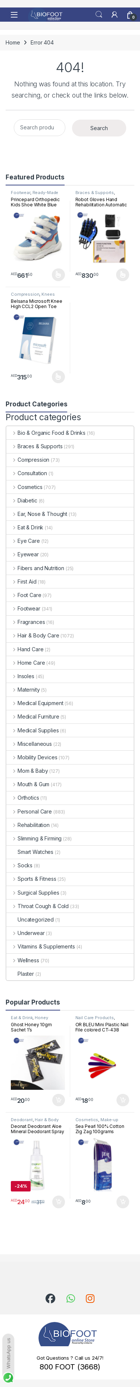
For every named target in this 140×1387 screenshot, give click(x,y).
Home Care (25, 662)
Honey (41, 1017)
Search (99, 14)
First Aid (21, 581)
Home (13, 42)
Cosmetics (24, 487)
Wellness (22, 960)
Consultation (26, 473)
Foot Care (23, 595)
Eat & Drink (24, 527)
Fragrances (25, 622)
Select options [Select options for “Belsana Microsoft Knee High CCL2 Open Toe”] (58, 376)
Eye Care (23, 541)
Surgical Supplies (32, 892)
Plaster (20, 974)
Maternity (23, 689)
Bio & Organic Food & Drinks (45, 433)
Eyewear (22, 554)
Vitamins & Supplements (40, 946)
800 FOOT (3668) (70, 1366)
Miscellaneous (29, 744)
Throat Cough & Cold (37, 906)
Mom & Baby (27, 771)
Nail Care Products (94, 1017)
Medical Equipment (34, 703)
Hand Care (25, 649)
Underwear (25, 933)
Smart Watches (29, 852)
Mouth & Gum (27, 784)
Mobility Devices (31, 757)
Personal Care (29, 811)
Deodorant (22, 1119)
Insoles (20, 676)
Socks (19, 865)
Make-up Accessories (97, 1122)
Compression (25, 294)
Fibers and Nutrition (35, 568)
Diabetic (21, 500)
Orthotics (22, 797)
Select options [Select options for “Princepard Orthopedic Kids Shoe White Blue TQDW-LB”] (58, 274)
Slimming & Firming (34, 838)
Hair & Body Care (32, 635)
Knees (48, 294)
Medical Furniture (32, 716)
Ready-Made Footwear (34, 195)
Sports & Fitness (31, 879)
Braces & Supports (94, 192)
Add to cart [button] (58, 1100)
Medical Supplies (32, 730)
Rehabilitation (28, 825)
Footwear (20, 192)
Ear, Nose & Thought (36, 514)
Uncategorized (30, 919)
